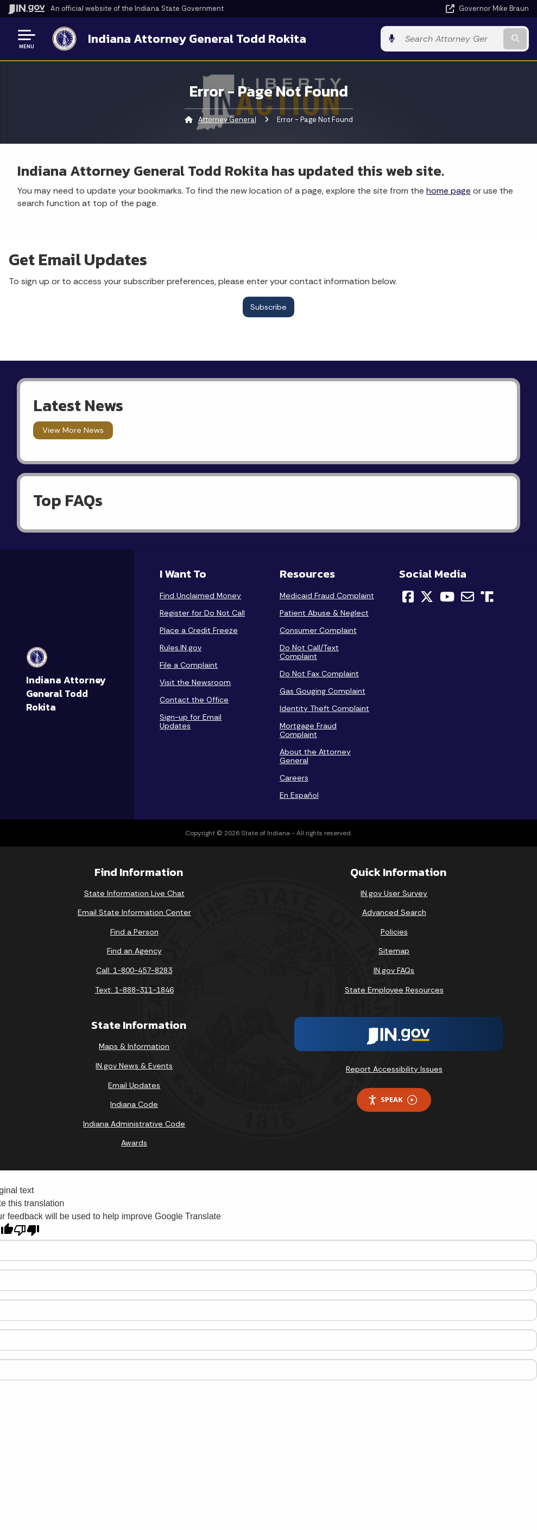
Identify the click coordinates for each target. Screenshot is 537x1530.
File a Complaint (189, 665)
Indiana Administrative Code (134, 1124)
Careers (294, 778)
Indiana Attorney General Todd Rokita (197, 38)
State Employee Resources (394, 990)
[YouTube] (447, 596)
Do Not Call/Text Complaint (309, 652)
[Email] (467, 596)
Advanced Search (394, 912)
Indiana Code (134, 1104)
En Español (299, 795)
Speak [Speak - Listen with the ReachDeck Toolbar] (392, 1099)
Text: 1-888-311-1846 (134, 990)
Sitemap (393, 951)
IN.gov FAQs (394, 970)
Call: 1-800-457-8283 (134, 970)
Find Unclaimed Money (200, 595)
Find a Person (134, 932)
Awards (134, 1143)
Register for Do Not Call (202, 613)
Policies (394, 932)
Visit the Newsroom (195, 682)
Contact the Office (194, 700)
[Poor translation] (27, 1230)
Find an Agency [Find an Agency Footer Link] (134, 951)
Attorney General (227, 119)
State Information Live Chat (134, 893)
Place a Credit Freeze (199, 630)
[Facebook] (408, 596)
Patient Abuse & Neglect (324, 613)
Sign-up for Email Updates (191, 721)
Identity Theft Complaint (324, 708)
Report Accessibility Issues (394, 1069)
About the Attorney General (315, 756)
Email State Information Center (134, 912)
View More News (73, 430)
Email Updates (134, 1085)
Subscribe (268, 307)
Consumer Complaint (318, 630)
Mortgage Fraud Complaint (308, 730)
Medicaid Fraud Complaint (327, 595)
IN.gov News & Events (134, 1066)
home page (448, 190)
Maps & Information (134, 1046)
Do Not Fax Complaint (319, 673)
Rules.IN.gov (180, 647)
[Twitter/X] (426, 596)
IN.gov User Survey (394, 893)
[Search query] (450, 38)
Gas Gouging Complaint (322, 691)
